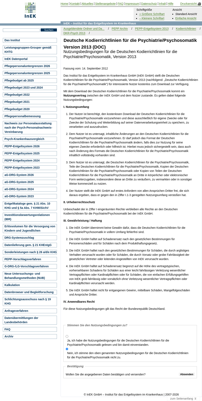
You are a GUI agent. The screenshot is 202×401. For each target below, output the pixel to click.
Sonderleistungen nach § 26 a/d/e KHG (30, 252)
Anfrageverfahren (16, 310)
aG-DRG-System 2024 (19, 189)
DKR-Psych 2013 (74, 33)
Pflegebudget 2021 (17, 101)
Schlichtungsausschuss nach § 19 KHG (27, 301)
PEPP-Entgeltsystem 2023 (22, 167)
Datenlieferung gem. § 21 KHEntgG (28, 245)
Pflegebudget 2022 (17, 94)
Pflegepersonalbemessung (22, 116)
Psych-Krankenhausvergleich (24, 139)
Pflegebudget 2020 (17, 109)
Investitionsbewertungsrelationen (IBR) (27, 217)
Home (64, 3)
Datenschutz (149, 3)
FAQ (7, 329)
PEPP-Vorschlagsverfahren (22, 259)
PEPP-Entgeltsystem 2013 (151, 28)
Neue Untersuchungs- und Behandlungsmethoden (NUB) (24, 276)
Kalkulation (12, 285)
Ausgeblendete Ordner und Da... (83, 28)
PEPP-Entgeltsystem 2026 (22, 146)
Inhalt (162, 3)
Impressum (132, 3)
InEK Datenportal (16, 59)
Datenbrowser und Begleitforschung (29, 292)
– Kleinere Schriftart (151, 18)
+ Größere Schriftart (151, 14)
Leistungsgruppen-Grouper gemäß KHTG (27, 49)
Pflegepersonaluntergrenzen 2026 (27, 66)
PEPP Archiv (120, 28)
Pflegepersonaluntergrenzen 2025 (27, 73)
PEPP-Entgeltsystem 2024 (22, 160)
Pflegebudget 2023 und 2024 (23, 87)
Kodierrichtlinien (186, 28)
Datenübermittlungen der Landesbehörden (21, 320)
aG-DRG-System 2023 (19, 196)
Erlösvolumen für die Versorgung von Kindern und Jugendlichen (29, 228)
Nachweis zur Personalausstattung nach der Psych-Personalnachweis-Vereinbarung (28, 127)
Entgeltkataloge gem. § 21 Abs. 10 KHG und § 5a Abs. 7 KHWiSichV (27, 205)
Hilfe (170, 3)
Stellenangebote (105, 3)
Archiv (8, 336)
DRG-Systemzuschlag (19, 237)
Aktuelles (87, 3)
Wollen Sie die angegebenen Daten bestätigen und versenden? (106, 374)
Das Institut (12, 40)
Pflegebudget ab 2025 (19, 80)
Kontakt (75, 3)
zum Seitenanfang (183, 399)
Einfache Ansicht (186, 18)
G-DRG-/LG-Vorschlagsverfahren (26, 266)
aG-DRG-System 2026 (19, 175)
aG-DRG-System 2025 (19, 182)
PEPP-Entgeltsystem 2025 (22, 153)
